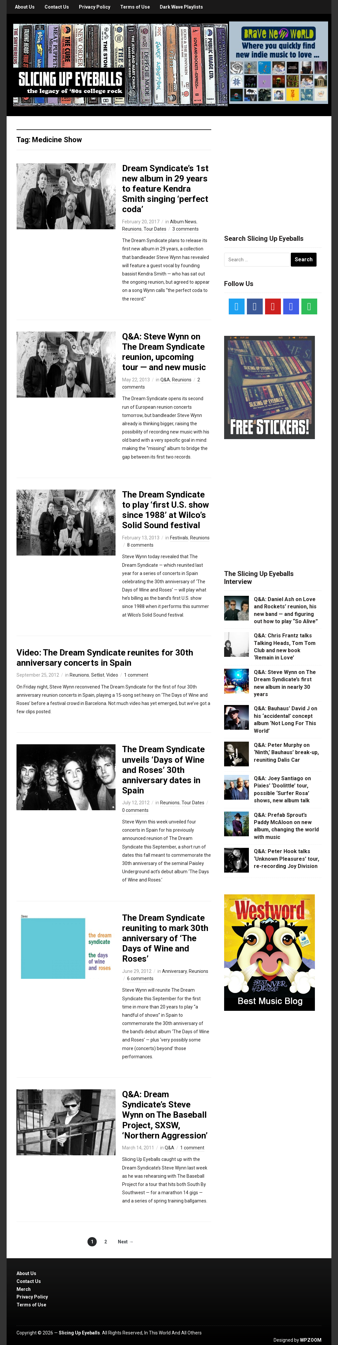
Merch (24, 1289)
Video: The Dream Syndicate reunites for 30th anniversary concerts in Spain (105, 658)
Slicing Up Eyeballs (79, 1332)
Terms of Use (135, 7)
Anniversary (174, 971)
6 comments (140, 978)
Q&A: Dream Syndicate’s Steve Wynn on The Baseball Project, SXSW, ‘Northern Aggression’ (165, 1114)
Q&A (165, 379)
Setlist (97, 675)
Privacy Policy (94, 7)
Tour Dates (155, 229)
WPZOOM (310, 1340)
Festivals (179, 537)
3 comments (185, 229)
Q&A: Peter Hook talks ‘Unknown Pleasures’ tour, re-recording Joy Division (286, 858)
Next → (125, 1241)
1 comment (136, 675)
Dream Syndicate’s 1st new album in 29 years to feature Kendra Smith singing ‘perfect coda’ (165, 188)
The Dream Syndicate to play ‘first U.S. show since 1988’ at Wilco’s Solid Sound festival (165, 510)
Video (112, 675)
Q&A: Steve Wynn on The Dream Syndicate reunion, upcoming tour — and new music (164, 352)
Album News (183, 221)
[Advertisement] (273, 167)
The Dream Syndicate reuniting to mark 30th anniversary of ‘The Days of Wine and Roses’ (165, 938)
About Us (25, 7)
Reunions (132, 229)
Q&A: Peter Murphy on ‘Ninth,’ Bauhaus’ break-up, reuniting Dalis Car (286, 752)
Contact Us (57, 7)
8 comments (140, 545)
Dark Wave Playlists (181, 7)
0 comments (135, 810)
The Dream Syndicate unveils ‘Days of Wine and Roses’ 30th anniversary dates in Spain (163, 769)
